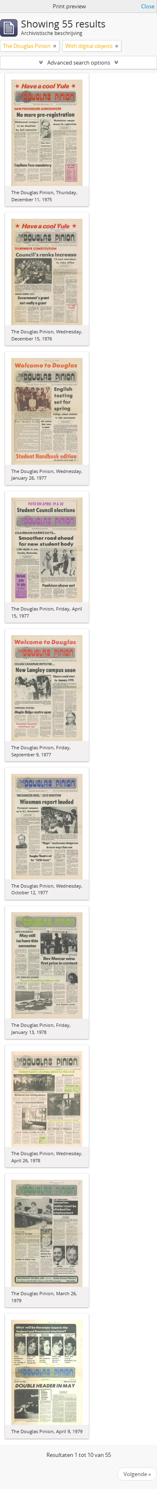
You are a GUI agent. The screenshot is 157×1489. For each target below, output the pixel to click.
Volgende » (137, 1474)
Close (147, 6)
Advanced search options (78, 62)
